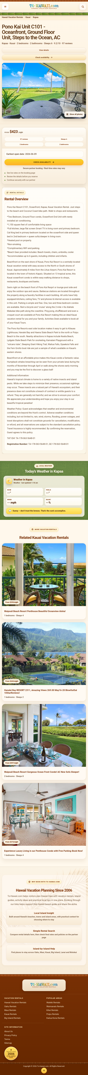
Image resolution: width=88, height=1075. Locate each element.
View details (44, 50)
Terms (7, 1039)
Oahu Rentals (10, 1006)
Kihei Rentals (52, 1010)
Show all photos (74, 114)
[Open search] (82, 6)
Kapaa (35, 17)
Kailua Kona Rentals (55, 1018)
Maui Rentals (10, 1010)
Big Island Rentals (12, 1018)
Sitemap (8, 1043)
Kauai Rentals (10, 1014)
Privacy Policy (10, 1035)
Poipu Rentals (52, 1014)
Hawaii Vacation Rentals (12, 17)
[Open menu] (5, 6)
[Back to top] (44, 1070)
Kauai (28, 17)
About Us (8, 1031)
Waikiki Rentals (53, 1002)
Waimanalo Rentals (55, 1006)
